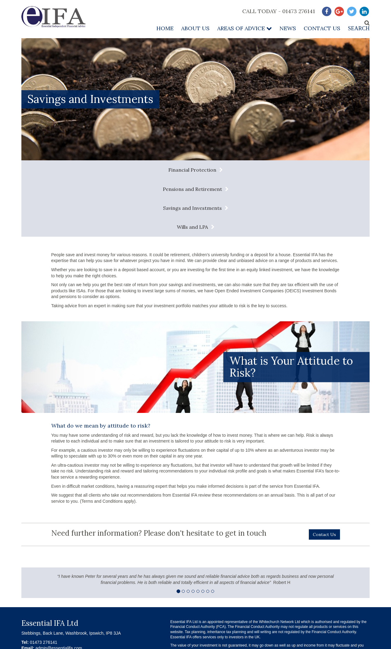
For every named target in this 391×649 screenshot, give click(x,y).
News (288, 28)
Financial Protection (66, 170)
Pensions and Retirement (156, 170)
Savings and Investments (248, 170)
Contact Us (322, 28)
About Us (195, 28)
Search (359, 28)
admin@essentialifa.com (58, 591)
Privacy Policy (242, 616)
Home (165, 28)
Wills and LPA (332, 170)
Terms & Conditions (194, 616)
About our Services (290, 616)
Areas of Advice (244, 28)
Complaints (334, 616)
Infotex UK (361, 643)
